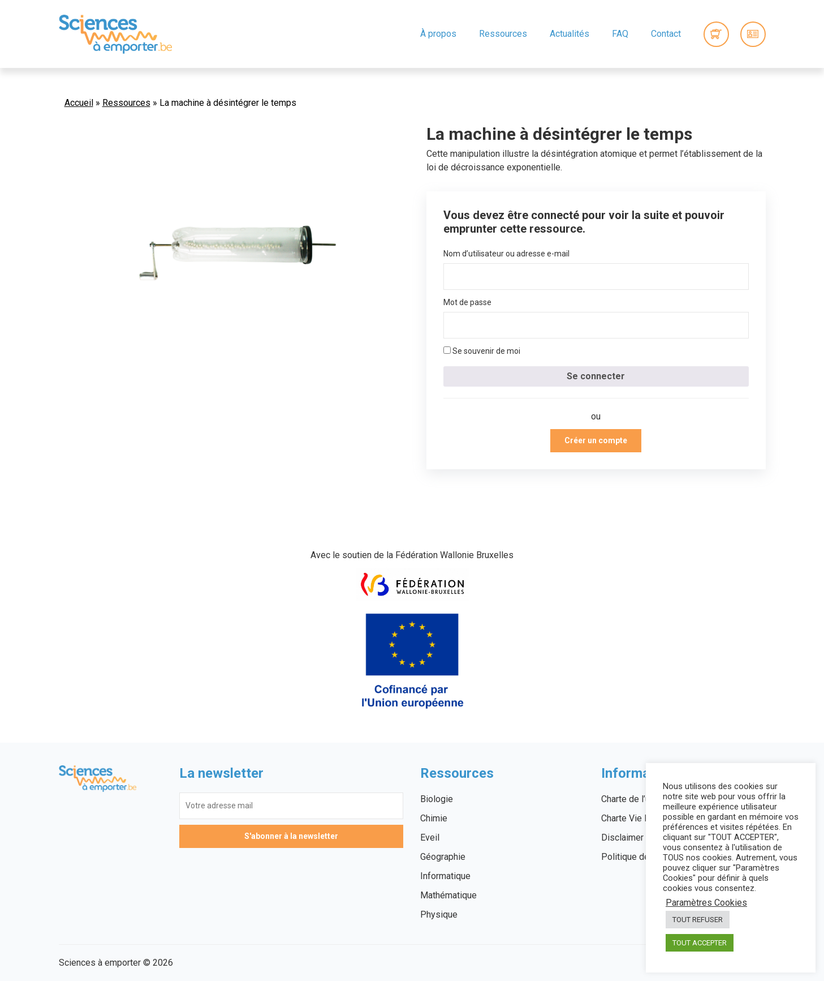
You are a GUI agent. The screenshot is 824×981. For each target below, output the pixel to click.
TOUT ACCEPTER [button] (699, 943)
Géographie (442, 856)
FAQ (620, 33)
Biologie (436, 799)
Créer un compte (595, 440)
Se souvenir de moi (481, 350)
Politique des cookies (644, 856)
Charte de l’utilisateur (642, 799)
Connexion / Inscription (753, 34)
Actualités (569, 33)
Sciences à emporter (115, 33)
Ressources (503, 33)
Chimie (433, 818)
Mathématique (448, 895)
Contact (666, 33)
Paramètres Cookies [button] (706, 903)
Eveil (429, 837)
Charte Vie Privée (635, 818)
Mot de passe (467, 302)
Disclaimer (622, 837)
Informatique (445, 876)
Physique (439, 914)
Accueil (78, 102)
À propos (438, 33)
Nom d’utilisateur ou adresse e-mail (506, 253)
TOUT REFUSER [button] (697, 919)
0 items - (716, 34)
